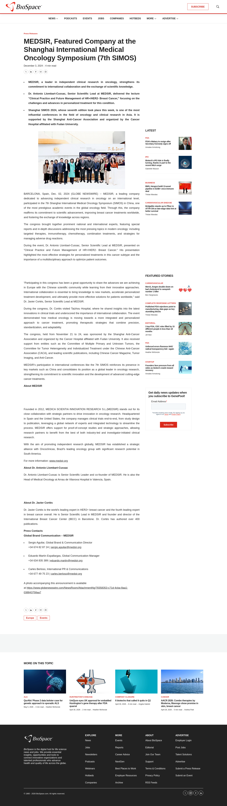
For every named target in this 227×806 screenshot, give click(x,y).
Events (87, 18)
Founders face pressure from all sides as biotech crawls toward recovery (159, 368)
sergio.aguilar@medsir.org (66, 547)
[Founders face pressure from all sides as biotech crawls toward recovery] (185, 367)
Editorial (150, 323)
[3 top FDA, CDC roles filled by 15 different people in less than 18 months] (185, 328)
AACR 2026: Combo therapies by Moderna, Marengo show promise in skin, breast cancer (179, 703)
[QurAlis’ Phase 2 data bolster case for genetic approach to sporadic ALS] (45, 682)
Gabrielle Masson (152, 169)
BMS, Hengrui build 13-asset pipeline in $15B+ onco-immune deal (159, 188)
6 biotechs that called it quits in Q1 (133, 700)
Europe (30, 618)
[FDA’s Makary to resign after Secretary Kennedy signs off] (185, 143)
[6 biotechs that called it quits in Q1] (136, 682)
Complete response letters (160, 303)
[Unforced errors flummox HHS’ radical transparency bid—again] (185, 348)
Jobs (101, 18)
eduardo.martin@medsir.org (66, 560)
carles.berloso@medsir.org (66, 573)
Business (150, 183)
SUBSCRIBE (198, 7)
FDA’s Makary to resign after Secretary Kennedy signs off (158, 142)
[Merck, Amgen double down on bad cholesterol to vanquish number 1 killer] (185, 288)
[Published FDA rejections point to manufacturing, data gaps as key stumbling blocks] (185, 308)
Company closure (124, 697)
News (51, 18)
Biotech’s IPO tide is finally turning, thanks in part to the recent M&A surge (158, 163)
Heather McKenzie (152, 352)
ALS (26, 697)
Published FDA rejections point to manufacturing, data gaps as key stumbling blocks (160, 309)
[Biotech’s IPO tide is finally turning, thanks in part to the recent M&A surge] (185, 162)
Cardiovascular (154, 283)
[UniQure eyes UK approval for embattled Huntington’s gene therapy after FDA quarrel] (90, 682)
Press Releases (30, 33)
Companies (117, 18)
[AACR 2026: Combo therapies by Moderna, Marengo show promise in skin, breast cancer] (182, 682)
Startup (149, 362)
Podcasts (70, 18)
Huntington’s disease (81, 697)
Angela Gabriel (144, 704)
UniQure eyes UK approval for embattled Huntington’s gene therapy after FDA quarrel (90, 703)
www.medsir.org (58, 460)
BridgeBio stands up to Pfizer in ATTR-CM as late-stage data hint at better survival (160, 208)
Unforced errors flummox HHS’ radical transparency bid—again (159, 347)
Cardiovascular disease (158, 203)
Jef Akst (148, 335)
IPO (147, 157)
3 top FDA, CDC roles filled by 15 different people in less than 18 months (159, 329)
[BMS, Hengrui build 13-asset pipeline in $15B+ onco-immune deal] (185, 188)
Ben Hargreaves (151, 295)
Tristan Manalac (151, 195)
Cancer (165, 697)
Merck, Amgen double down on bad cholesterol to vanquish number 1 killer (159, 289)
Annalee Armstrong (152, 147)
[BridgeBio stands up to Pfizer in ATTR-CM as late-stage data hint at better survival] (185, 208)
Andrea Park (189, 710)
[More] (57, 18)
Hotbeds (135, 18)
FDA (147, 138)
